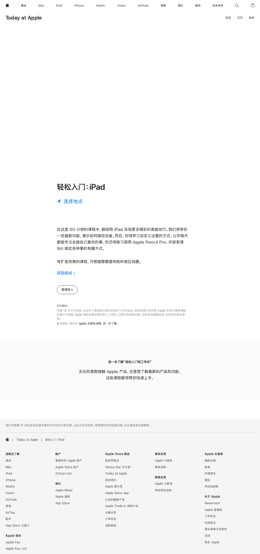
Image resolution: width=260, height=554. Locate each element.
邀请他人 (67, 289)
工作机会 (210, 516)
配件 (8, 519)
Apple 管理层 (213, 509)
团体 (251, 17)
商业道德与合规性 (216, 529)
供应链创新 (212, 486)
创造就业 (210, 522)
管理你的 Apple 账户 (68, 460)
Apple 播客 (62, 496)
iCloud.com (63, 473)
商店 (8, 460)
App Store (62, 503)
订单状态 (110, 519)
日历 (240, 17)
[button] (237, 5)
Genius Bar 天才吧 (118, 467)
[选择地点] (70, 201)
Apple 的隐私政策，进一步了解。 (99, 323)
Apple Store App (117, 493)
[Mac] (41, 5)
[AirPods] (143, 5)
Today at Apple (24, 17)
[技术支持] (217, 5)
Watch (10, 486)
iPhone (10, 480)
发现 (228, 17)
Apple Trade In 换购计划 (121, 506)
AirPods (11, 499)
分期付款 (110, 512)
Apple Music (64, 490)
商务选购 (160, 467)
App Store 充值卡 (17, 525)
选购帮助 (110, 525)
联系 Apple (212, 542)
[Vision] (121, 5)
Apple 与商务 (163, 460)
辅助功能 (210, 460)
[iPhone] (79, 5)
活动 (207, 535)
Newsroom (212, 503)
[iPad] (59, 5)
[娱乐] (180, 5)
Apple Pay (13, 542)
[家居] (163, 5)
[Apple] (7, 5)
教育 (207, 467)
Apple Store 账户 (67, 467)
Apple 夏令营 (114, 486)
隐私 (207, 480)
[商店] (23, 5)
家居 (8, 506)
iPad (9, 473)
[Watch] (100, 5)
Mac (9, 467)
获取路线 (64, 273)
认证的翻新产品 (115, 499)
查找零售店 (112, 460)
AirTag (10, 512)
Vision (10, 493)
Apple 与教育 (163, 483)
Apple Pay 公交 (16, 548)
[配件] (198, 5)
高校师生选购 (163, 490)
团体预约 (110, 480)
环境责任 (210, 473)
